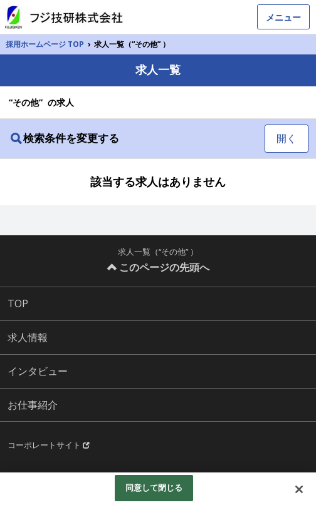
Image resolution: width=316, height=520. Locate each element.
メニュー (283, 17)
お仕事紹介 (33, 405)
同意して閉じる (154, 487)
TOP (18, 303)
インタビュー (38, 371)
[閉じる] (299, 489)
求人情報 (28, 337)
